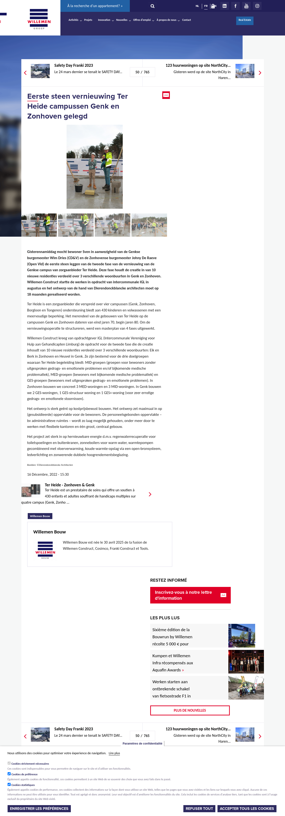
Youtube (246, 6)
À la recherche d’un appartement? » (95, 6)
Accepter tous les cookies (247, 808)
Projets (88, 20)
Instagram (257, 6)
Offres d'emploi (142, 20)
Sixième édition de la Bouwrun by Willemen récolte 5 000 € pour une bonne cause (173, 640)
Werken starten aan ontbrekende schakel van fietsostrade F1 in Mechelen (172, 692)
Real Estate (245, 20)
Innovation (104, 20)
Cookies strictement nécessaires (30, 763)
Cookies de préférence (24, 774)
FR (206, 6)
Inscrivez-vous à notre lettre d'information (183, 595)
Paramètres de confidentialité (142, 743)
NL (197, 6)
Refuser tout (199, 808)
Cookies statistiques (23, 785)
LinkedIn (224, 6)
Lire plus (114, 753)
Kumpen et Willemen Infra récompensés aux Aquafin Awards (173, 663)
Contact (186, 20)
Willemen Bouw (41, 515)
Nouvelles (121, 20)
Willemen (39, 19)
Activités (73, 20)
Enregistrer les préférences (39, 808)
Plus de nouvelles (190, 710)
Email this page (166, 95)
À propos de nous (166, 20)
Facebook (235, 6)
